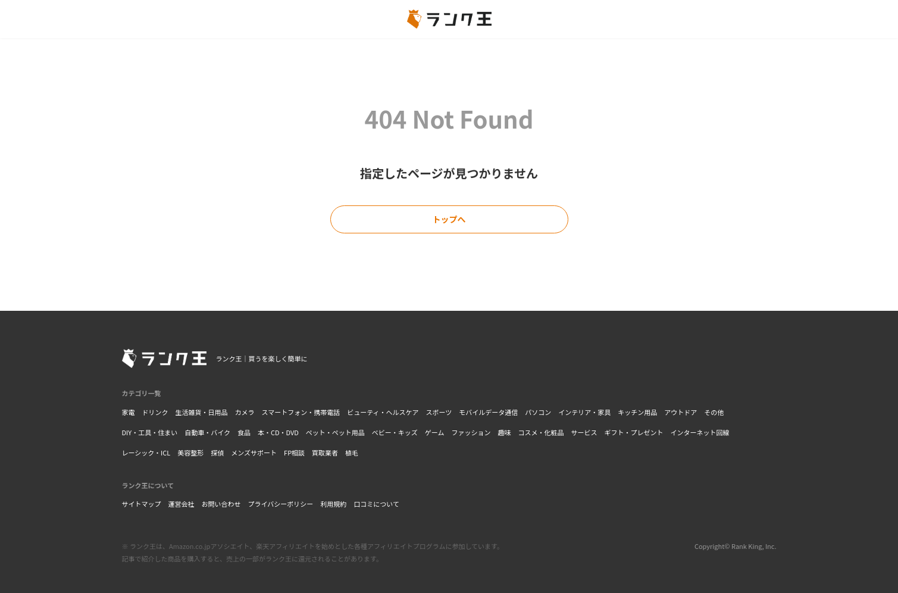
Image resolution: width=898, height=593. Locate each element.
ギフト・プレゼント (634, 432)
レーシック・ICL (146, 452)
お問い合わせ (221, 503)
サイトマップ (141, 503)
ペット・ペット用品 (335, 432)
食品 (244, 432)
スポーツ (439, 412)
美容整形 (190, 452)
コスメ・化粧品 (541, 432)
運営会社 (181, 503)
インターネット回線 (700, 432)
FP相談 (294, 452)
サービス (584, 432)
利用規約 (333, 503)
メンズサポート (254, 452)
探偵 (217, 452)
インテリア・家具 (584, 412)
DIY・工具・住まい (150, 432)
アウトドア (680, 412)
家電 (128, 412)
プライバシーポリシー (281, 503)
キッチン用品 (637, 412)
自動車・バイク (207, 432)
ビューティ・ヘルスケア (382, 412)
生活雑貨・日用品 (202, 412)
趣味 (504, 432)
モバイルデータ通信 (488, 412)
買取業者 (325, 452)
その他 (714, 412)
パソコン (538, 412)
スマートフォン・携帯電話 (301, 412)
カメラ (245, 412)
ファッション (471, 432)
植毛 (351, 452)
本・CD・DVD (278, 432)
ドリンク (155, 412)
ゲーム (435, 432)
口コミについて (376, 503)
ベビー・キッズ (395, 432)
